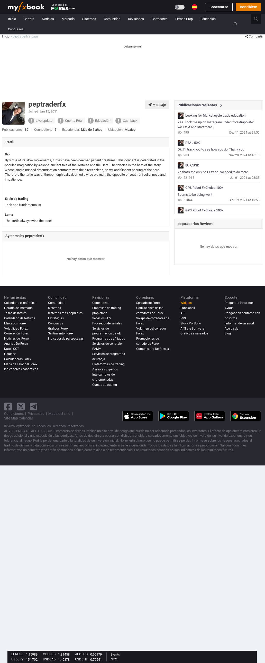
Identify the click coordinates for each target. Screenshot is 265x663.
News (114, 659)
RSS (183, 318)
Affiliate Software (192, 328)
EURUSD (17, 654)
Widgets (186, 303)
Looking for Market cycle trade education (215, 115)
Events (115, 654)
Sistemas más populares (65, 313)
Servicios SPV (101, 318)
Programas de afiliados (108, 338)
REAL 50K (192, 143)
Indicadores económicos (21, 369)
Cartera (29, 19)
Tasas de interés (15, 313)
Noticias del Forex (16, 338)
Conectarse (218, 7)
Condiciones (14, 414)
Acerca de (231, 328)
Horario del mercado (18, 308)
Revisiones (136, 19)
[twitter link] (21, 406)
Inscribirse (248, 7)
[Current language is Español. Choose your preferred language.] (194, 7)
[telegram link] (34, 406)
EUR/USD (192, 165)
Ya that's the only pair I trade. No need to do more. (213, 172)
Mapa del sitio (59, 414)
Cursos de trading (104, 385)
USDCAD (49, 659)
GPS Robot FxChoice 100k (204, 188)
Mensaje (157, 104)
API (182, 313)
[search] (259, 19)
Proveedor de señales (107, 323)
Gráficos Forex (58, 328)
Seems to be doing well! (195, 195)
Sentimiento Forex (60, 333)
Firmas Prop (184, 19)
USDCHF (81, 659)
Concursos (16, 29)
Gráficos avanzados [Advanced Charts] (194, 333)
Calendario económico (19, 303)
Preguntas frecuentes (239, 303)
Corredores (160, 19)
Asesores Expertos (105, 369)
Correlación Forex (16, 333)
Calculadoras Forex (17, 359)
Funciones (187, 308)
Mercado (68, 19)
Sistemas (89, 19)
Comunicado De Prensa (152, 349)
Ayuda (229, 308)
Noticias (48, 19)
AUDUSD (81, 654)
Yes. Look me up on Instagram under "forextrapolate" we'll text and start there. (216, 124)
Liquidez (10, 354)
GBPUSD (49, 654)
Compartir (254, 36)
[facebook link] (8, 406)
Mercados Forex (15, 323)
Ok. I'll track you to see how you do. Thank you (211, 149)
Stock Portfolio (190, 323)
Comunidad (112, 19)
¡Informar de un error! (239, 323)
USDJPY (17, 659)
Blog (228, 333)
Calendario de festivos (19, 318)
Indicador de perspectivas (66, 338)
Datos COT (11, 349)
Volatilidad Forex (16, 328)
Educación (208, 19)
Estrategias (56, 318)
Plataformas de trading (108, 364)
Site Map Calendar (18, 418)
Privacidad (36, 414)
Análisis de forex (16, 343)
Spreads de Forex (148, 303)
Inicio (12, 19)
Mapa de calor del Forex (20, 364)
